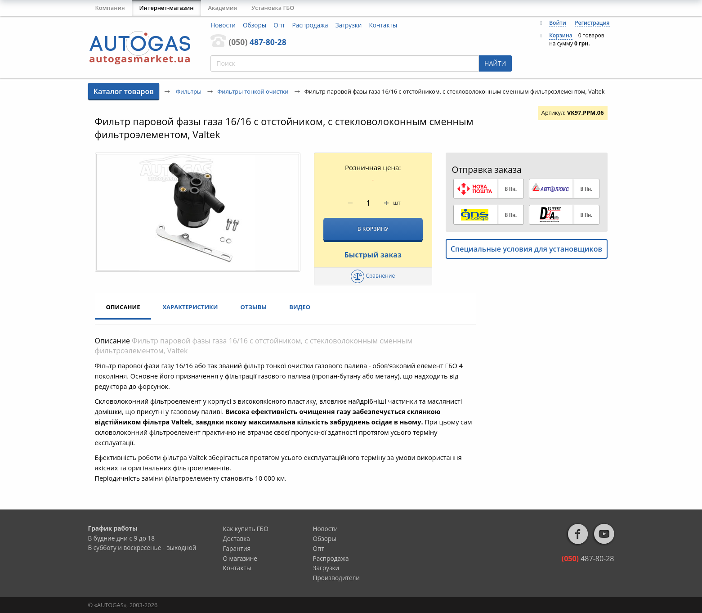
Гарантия (237, 548)
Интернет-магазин (166, 8)
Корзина (560, 35)
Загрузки (348, 25)
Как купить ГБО (245, 528)
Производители (336, 577)
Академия (222, 8)
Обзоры (254, 25)
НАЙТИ (495, 63)
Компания (110, 8)
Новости (223, 25)
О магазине (240, 558)
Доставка (236, 538)
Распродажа (310, 25)
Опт (279, 25)
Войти (557, 23)
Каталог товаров (124, 91)
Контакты (383, 25)
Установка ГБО (272, 8)
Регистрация (592, 23)
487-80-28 (257, 41)
